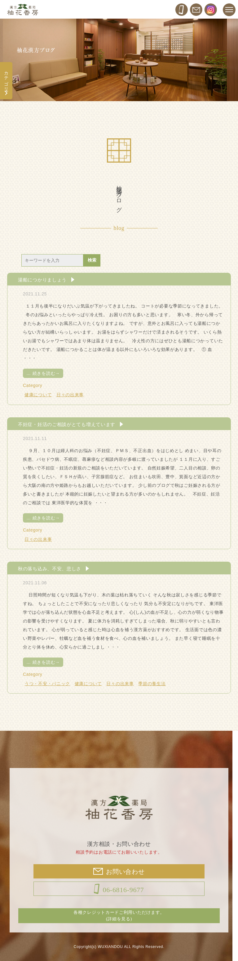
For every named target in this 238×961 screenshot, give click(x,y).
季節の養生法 (151, 683)
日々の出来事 (70, 394)
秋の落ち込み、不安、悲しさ (49, 568)
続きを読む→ (43, 373)
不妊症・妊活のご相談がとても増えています (66, 424)
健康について (38, 394)
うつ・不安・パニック (47, 683)
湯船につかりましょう (42, 279)
